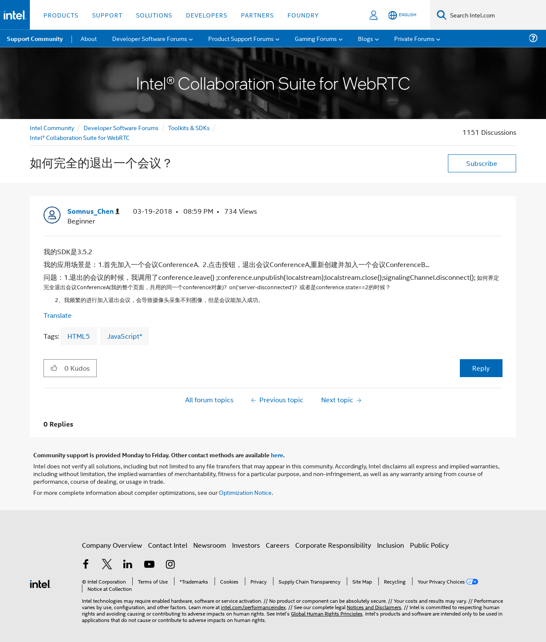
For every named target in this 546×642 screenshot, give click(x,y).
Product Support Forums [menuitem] (241, 38)
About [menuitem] (89, 38)
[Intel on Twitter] (107, 565)
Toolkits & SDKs (189, 127)
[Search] (442, 14)
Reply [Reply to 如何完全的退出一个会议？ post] (481, 368)
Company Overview (112, 545)
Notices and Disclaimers (374, 607)
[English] (402, 15)
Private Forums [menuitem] (414, 38)
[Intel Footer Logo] (40, 583)
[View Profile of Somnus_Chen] (93, 211)
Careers (277, 545)
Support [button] (107, 14)
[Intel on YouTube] (149, 565)
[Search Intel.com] (496, 15)
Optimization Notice (245, 492)
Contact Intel (167, 545)
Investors (246, 545)
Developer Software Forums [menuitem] (149, 38)
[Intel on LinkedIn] (128, 565)
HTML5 (78, 336)
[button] (54, 368)
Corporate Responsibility (333, 545)
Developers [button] (206, 14)
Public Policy (429, 545)
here (277, 454)
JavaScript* (124, 336)
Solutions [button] (154, 14)
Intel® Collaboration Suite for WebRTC (80, 137)
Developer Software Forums (121, 127)
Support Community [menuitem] (35, 38)
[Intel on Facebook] (85, 565)
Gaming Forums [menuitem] (316, 38)
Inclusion (390, 545)
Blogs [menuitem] (365, 38)
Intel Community (52, 127)
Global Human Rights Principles (327, 613)
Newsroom (209, 545)
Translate (58, 315)
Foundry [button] (303, 14)
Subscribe (481, 163)
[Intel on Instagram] (170, 565)
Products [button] (61, 14)
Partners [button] (257, 14)
